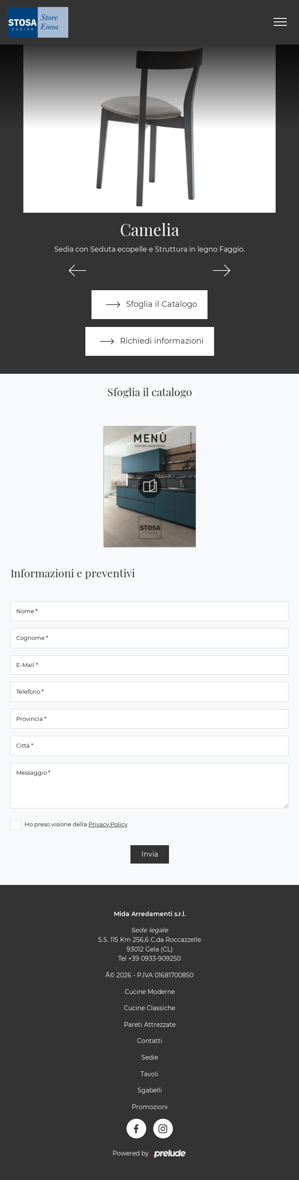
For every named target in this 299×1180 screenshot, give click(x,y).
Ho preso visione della (76, 824)
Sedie (149, 1057)
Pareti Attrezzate (150, 1025)
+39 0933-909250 (154, 958)
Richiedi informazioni (150, 341)
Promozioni (150, 1107)
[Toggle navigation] (280, 22)
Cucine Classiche (149, 1008)
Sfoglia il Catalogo (149, 305)
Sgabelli (149, 1090)
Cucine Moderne (150, 992)
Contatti (149, 1041)
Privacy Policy (107, 824)
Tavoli (149, 1074)
